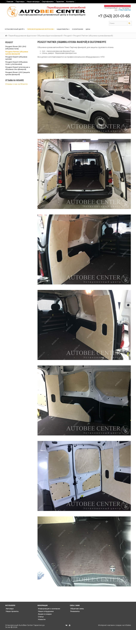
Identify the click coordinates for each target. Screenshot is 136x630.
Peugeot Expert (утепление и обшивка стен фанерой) (17, 68)
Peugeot (68, 36)
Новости (41, 619)
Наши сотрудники (46, 611)
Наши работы (63, 29)
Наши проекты (11, 611)
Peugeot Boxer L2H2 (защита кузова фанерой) (17, 73)
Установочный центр (15, 29)
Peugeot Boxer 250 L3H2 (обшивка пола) (15, 47)
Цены (88, 29)
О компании (77, 29)
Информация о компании (49, 609)
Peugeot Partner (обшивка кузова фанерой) (16, 53)
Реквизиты (75, 611)
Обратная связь (77, 609)
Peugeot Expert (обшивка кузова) (16, 58)
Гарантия (60, 2)
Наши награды (33, 2)
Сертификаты (48, 2)
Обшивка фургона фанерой (49, 36)
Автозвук (9, 609)
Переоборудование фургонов (40, 29)
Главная (9, 2)
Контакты (70, 2)
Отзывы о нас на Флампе (16, 84)
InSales (128, 625)
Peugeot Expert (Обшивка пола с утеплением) (16, 63)
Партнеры (19, 2)
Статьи (41, 617)
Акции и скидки (44, 614)
